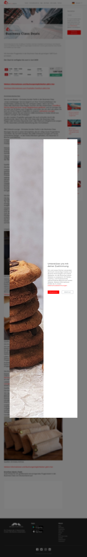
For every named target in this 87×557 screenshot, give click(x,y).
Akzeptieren (53, 292)
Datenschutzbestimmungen (57, 285)
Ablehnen (67, 292)
